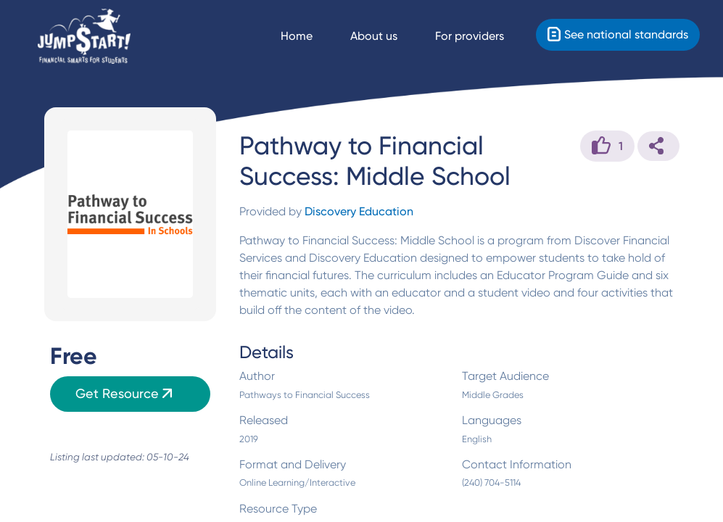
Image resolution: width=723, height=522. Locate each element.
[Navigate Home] (309, 36)
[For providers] (482, 36)
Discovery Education (359, 211)
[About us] (386, 36)
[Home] (84, 37)
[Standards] (618, 35)
